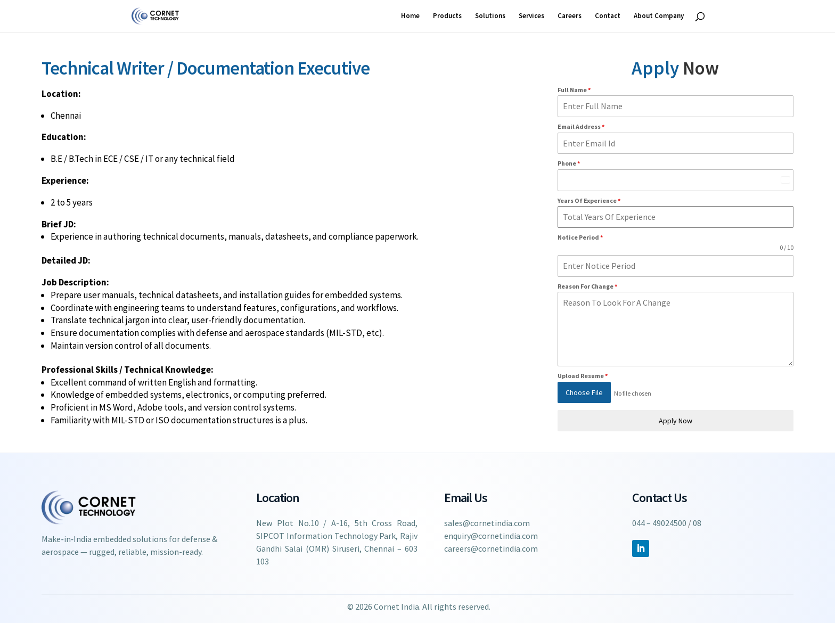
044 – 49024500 (659, 522)
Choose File (584, 392)
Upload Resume (583, 376)
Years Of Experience (589, 200)
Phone (569, 163)
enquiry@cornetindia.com (491, 535)
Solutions (490, 16)
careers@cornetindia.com (491, 548)
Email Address (581, 126)
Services (531, 16)
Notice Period (580, 237)
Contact (607, 16)
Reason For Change (587, 286)
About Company (659, 16)
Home (410, 16)
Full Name (574, 90)
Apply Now (675, 418)
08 (697, 522)
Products (447, 16)
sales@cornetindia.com (487, 522)
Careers (570, 16)
